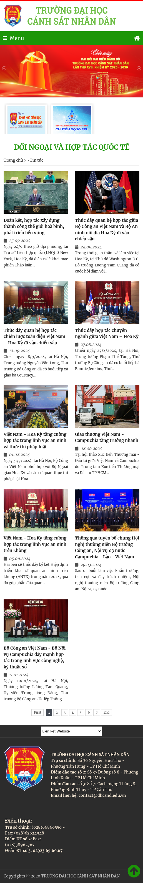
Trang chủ (13, 160)
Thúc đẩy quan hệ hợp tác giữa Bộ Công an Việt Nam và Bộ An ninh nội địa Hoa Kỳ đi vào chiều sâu (106, 230)
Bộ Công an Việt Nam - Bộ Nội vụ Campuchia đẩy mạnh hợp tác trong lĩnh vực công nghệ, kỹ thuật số (35, 657)
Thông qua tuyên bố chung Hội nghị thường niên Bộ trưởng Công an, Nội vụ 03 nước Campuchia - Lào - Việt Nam (107, 547)
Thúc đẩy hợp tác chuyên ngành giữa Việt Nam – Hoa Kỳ (107, 333)
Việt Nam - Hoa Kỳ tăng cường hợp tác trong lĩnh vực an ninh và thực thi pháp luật (35, 440)
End (106, 712)
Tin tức (36, 160)
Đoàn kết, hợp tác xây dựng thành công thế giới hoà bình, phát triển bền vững (34, 226)
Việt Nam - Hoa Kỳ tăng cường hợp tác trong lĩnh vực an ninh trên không (35, 544)
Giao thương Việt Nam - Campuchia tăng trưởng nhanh (106, 437)
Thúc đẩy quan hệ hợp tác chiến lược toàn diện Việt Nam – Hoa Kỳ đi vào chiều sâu (34, 336)
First (37, 712)
